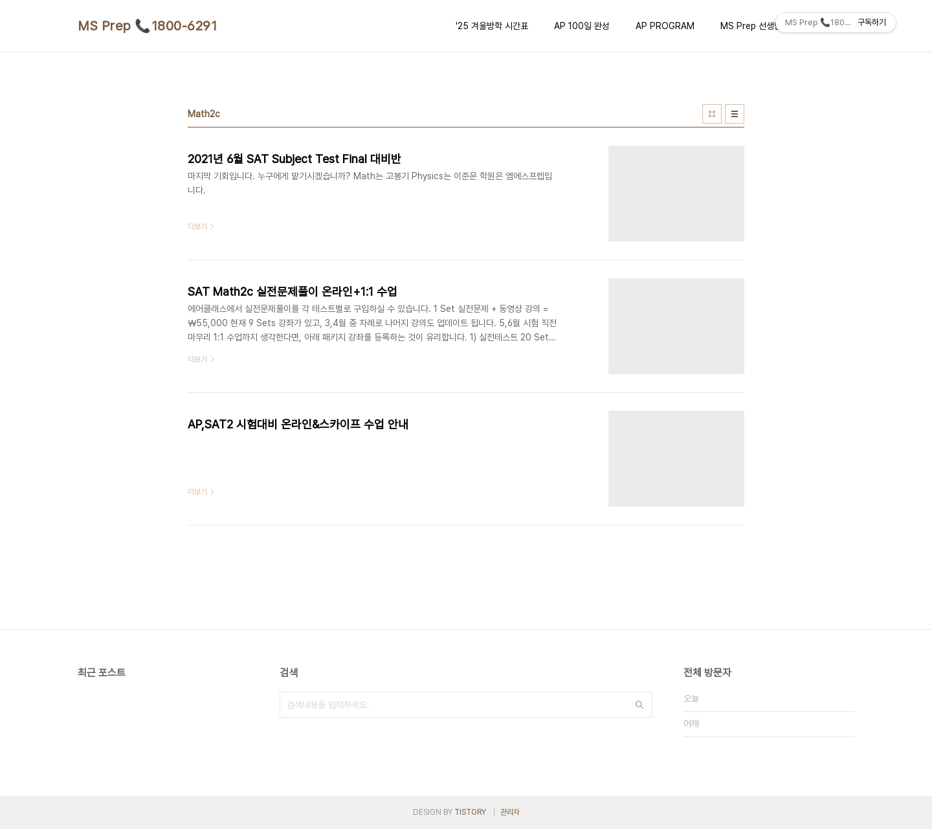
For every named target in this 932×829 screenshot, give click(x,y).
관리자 (510, 812)
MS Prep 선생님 (751, 26)
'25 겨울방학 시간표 (492, 26)
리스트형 (734, 114)
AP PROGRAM (665, 26)
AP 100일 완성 (582, 26)
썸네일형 (712, 114)
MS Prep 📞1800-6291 (147, 26)
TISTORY (470, 812)
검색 (639, 704)
